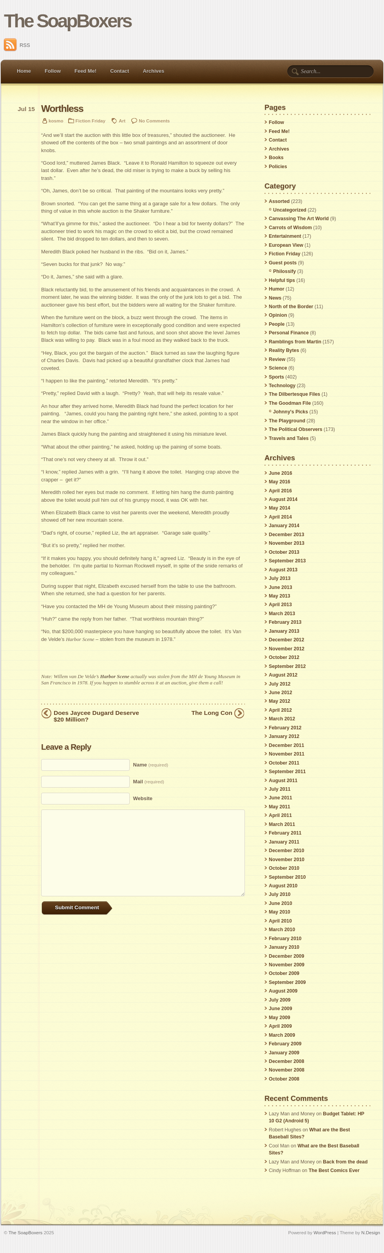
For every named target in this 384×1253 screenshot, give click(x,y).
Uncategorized (289, 210)
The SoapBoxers (67, 21)
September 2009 (287, 982)
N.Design (370, 1232)
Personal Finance (289, 333)
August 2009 (283, 991)
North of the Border (291, 306)
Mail (148, 781)
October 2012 (284, 657)
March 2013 (282, 613)
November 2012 (286, 649)
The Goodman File (290, 403)
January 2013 (284, 631)
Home (24, 71)
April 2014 (280, 517)
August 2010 (283, 886)
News (275, 298)
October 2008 (284, 1079)
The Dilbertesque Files (294, 394)
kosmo (56, 120)
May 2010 (279, 912)
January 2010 (284, 947)
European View (286, 245)
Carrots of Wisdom (290, 227)
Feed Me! (85, 71)
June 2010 (280, 903)
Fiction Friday (90, 120)
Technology (282, 385)
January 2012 (284, 736)
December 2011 (286, 745)
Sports (276, 377)
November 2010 (286, 859)
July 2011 (279, 789)
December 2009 (286, 956)
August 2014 (283, 499)
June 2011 (280, 798)
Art (122, 120)
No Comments (154, 120)
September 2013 (287, 561)
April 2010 (280, 921)
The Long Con (212, 712)
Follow (53, 71)
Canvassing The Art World (299, 218)
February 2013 (285, 622)
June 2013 (280, 587)
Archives (153, 71)
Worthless (62, 108)
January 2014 (284, 525)
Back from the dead (345, 1162)
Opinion (278, 315)
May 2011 (279, 807)
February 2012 (285, 728)
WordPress (324, 1232)
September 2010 (287, 877)
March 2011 (282, 824)
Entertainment (285, 236)
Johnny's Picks (290, 412)
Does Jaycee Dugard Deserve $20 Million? (96, 716)
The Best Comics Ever (334, 1170)
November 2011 (286, 754)
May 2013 (279, 596)
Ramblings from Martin (295, 342)
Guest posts (283, 263)
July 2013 (279, 578)
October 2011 (284, 763)
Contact (119, 71)
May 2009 (279, 1017)
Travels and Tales (289, 438)
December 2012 (286, 640)
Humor (276, 289)
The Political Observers (295, 429)
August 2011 (283, 780)
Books (276, 157)
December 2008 (286, 1061)
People (276, 324)
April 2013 (280, 604)
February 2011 (285, 833)
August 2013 (283, 570)
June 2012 (280, 692)
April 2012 (280, 710)
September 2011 (287, 771)
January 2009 (284, 1053)
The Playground (287, 421)
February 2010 (285, 938)
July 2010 (279, 894)
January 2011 (284, 842)
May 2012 (279, 701)
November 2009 (286, 965)
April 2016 (280, 491)
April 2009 (280, 1026)
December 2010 (286, 850)
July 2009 (279, 1000)
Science (278, 368)
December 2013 (286, 534)
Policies (278, 166)
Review (277, 359)
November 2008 (286, 1070)
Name (150, 765)
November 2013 (286, 543)
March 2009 (282, 1035)
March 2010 (282, 929)
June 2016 (280, 473)
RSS (17, 45)
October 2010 (284, 868)
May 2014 (279, 508)
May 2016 (279, 482)
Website (142, 798)
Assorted (279, 201)
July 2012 (279, 684)
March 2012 (282, 719)
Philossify (284, 271)
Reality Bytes (284, 350)
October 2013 (284, 552)
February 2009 (285, 1044)
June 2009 (280, 1008)
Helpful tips (282, 280)
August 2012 (283, 675)
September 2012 (287, 666)
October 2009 (284, 973)
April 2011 (280, 815)
